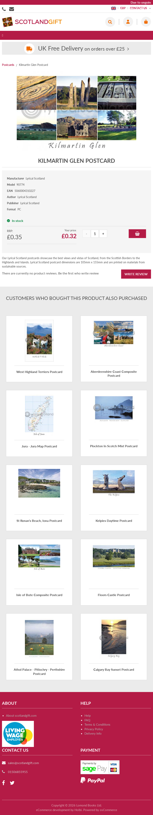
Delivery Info (93, 733)
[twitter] (12, 783)
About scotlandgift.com (21, 715)
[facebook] (3, 783)
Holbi (78, 810)
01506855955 (4, 8)
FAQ (87, 720)
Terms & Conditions (97, 724)
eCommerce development (53, 810)
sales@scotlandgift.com (23, 763)
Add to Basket (137, 233)
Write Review (136, 274)
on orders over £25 (81, 49)
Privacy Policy (93, 729)
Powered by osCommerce (100, 810)
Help (87, 715)
